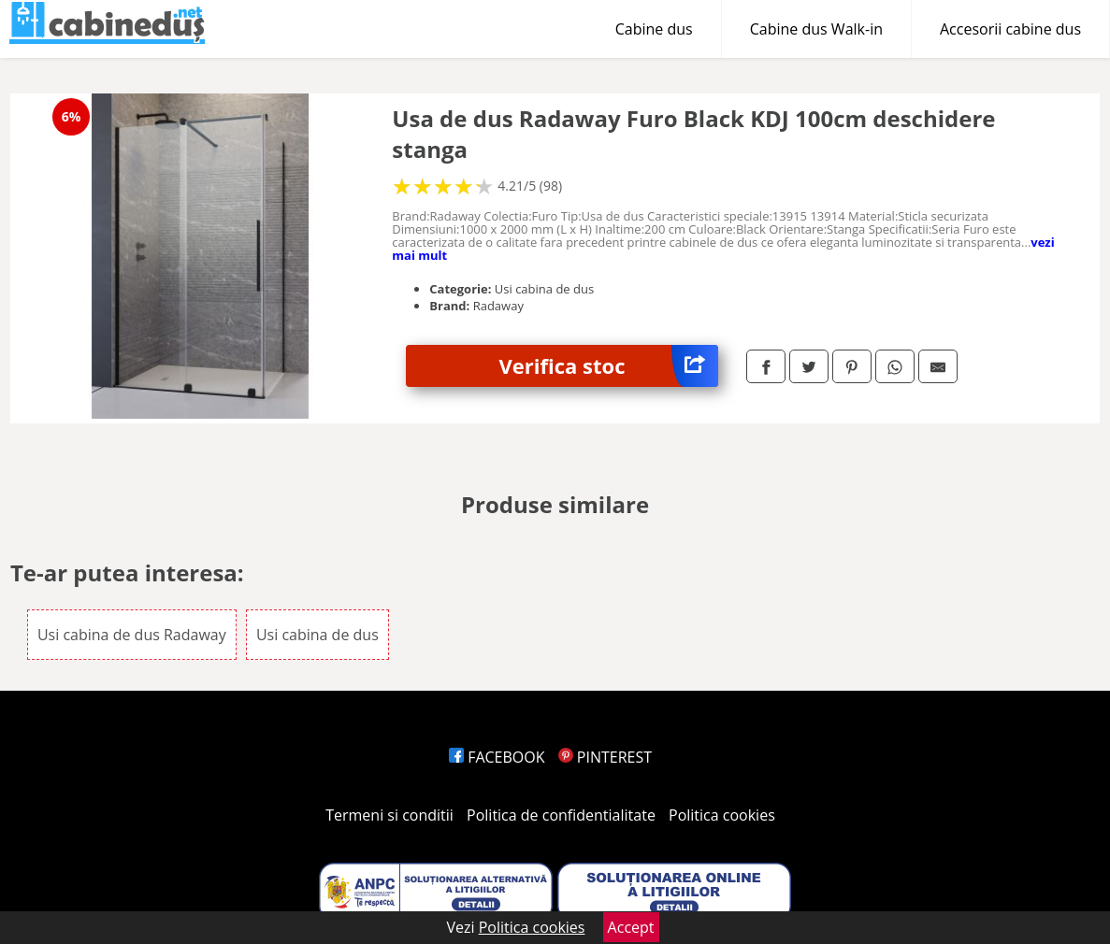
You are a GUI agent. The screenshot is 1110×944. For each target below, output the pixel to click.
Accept (631, 927)
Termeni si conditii (389, 815)
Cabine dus (654, 29)
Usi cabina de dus (317, 634)
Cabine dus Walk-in (816, 29)
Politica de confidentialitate (561, 815)
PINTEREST (605, 757)
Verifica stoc (608, 366)
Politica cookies (722, 815)
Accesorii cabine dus (1010, 29)
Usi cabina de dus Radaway (131, 634)
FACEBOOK (497, 757)
